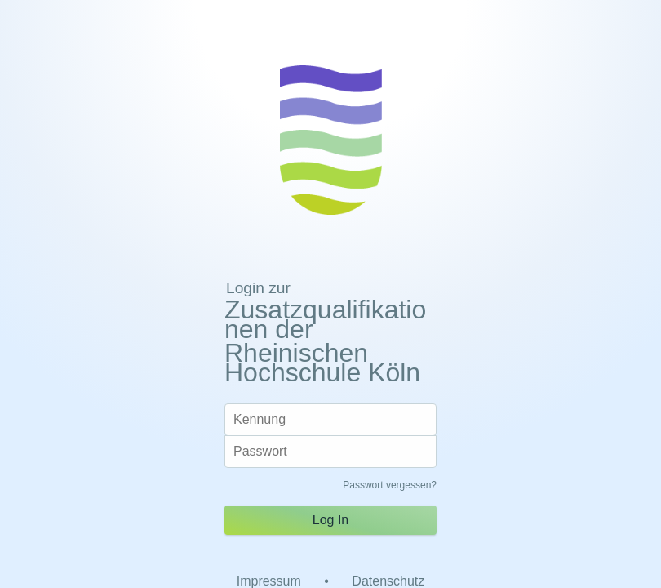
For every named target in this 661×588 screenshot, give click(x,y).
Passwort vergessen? (390, 485)
